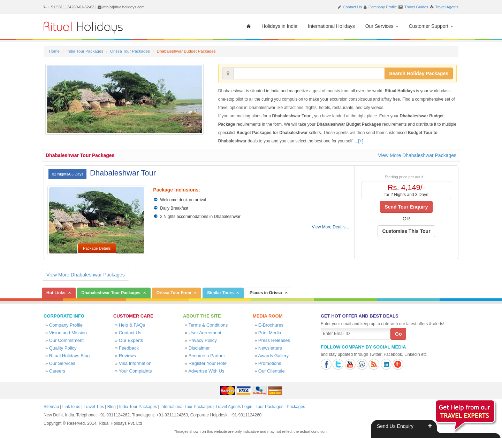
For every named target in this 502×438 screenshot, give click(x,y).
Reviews (127, 355)
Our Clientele (271, 371)
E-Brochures (270, 325)
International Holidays (331, 26)
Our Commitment (66, 340)
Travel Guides (416, 7)
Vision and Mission (68, 332)
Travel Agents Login (233, 406)
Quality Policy (63, 348)
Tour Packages (269, 406)
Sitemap (51, 406)
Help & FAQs (132, 325)
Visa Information (135, 363)
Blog (111, 406)
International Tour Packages (186, 406)
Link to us (71, 406)
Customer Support (431, 26)
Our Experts (131, 340)
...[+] (359, 141)
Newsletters (270, 348)
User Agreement (205, 332)
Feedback (129, 348)
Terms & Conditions (208, 325)
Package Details (97, 248)
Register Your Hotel (208, 363)
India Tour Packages (85, 51)
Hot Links (56, 292)
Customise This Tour (406, 231)
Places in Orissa (266, 292)
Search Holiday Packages (418, 73)
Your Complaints (135, 371)
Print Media (269, 332)
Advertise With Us (206, 371)
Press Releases (274, 340)
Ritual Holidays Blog (69, 355)
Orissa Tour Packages (130, 51)
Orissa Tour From (174, 292)
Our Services (381, 26)
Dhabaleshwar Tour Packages (80, 155)
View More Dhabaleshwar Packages (417, 155)
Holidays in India (279, 26)
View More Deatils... (330, 227)
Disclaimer (199, 348)
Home (54, 51)
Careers (57, 371)
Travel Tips (94, 406)
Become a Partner (207, 355)
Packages (296, 406)
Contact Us (352, 7)
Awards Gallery (273, 355)
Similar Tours (220, 292)
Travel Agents (446, 7)
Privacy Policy (203, 340)
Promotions (269, 363)
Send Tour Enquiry (406, 207)
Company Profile (382, 7)
